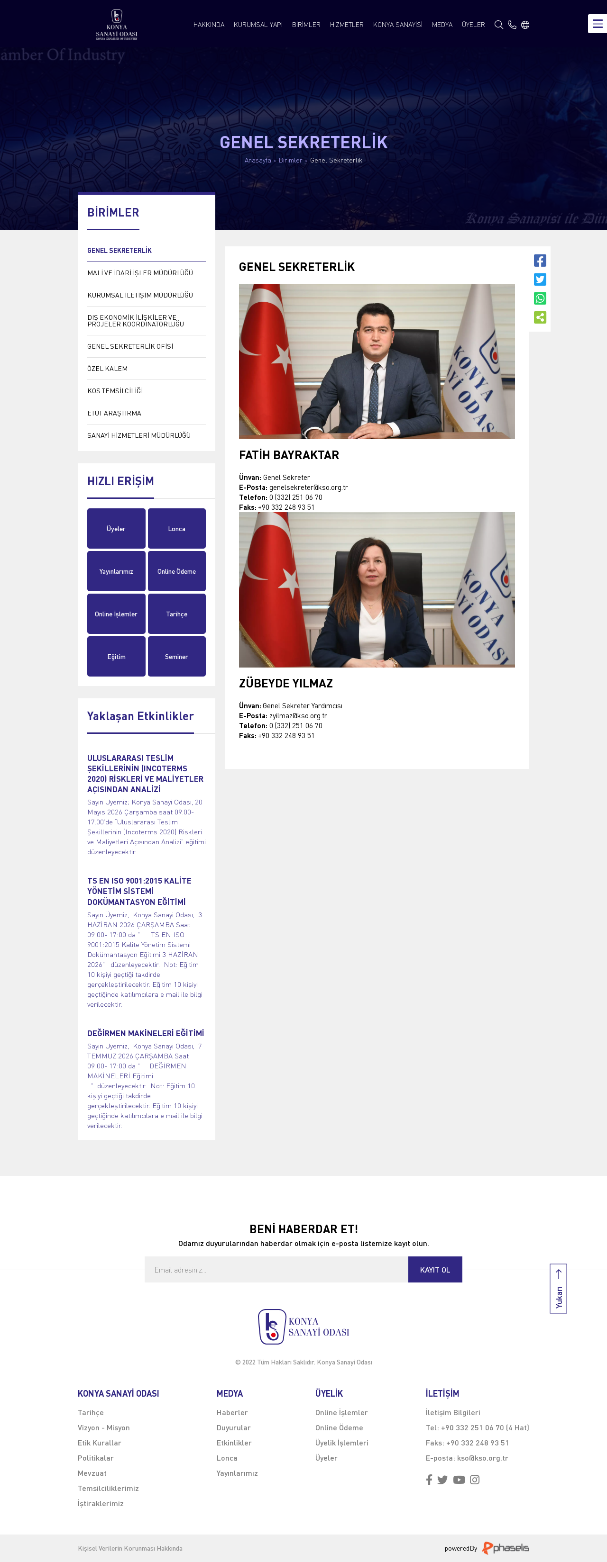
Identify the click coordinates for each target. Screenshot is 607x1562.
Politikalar (96, 1457)
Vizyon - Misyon (104, 1427)
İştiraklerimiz (101, 1503)
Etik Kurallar (99, 1442)
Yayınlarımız (116, 571)
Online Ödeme (176, 571)
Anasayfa (258, 160)
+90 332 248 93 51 (477, 1442)
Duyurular (234, 1427)
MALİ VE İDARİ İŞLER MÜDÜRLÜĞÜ (140, 273)
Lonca (176, 528)
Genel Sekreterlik (336, 160)
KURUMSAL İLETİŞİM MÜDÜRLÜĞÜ (140, 295)
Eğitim (116, 656)
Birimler (291, 160)
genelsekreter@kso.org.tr (308, 487)
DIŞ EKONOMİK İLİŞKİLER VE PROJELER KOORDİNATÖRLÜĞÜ (135, 320)
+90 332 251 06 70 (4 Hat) (485, 1427)
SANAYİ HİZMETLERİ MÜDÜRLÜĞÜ (139, 435)
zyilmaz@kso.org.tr (298, 715)
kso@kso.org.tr (482, 1457)
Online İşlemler (116, 614)
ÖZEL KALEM (107, 368)
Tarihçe (176, 614)
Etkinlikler (234, 1442)
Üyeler (116, 528)
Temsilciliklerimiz (108, 1487)
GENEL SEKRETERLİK (119, 250)
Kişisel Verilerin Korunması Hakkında (130, 1548)
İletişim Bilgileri (453, 1412)
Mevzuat (92, 1472)
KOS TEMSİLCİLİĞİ (115, 391)
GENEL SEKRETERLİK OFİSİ (130, 346)
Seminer (176, 656)
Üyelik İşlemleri (341, 1442)
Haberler (232, 1412)
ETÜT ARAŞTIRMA (114, 413)
